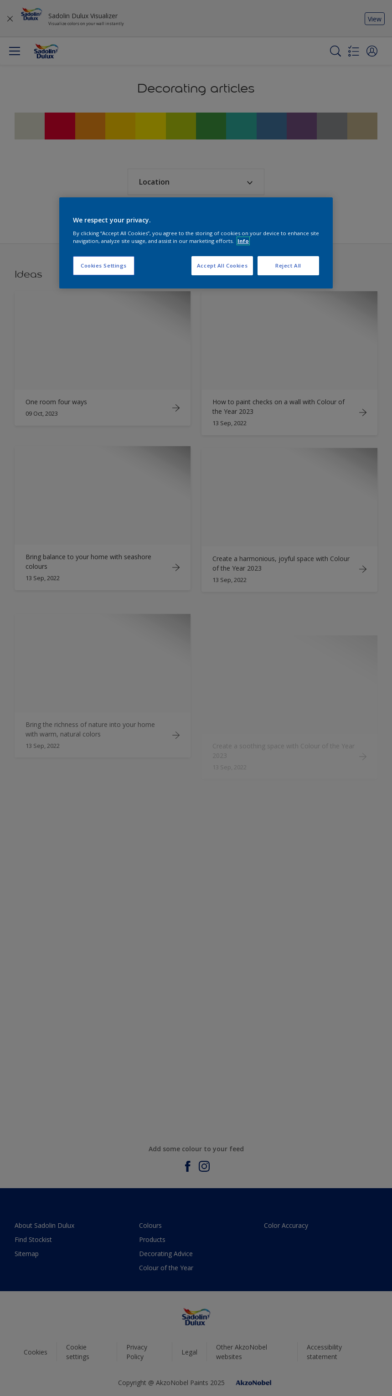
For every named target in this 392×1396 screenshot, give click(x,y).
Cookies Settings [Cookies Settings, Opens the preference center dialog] (104, 265)
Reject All (288, 265)
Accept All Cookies (222, 265)
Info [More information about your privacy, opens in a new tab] (243, 240)
